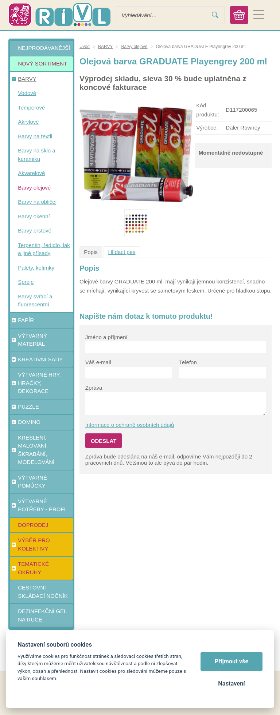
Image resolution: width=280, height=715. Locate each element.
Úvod (84, 46)
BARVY (105, 46)
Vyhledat (215, 15)
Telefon (188, 362)
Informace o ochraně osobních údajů (129, 425)
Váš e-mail (98, 362)
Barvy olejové (134, 46)
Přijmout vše (232, 661)
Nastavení (231, 683)
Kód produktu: (207, 110)
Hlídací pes (121, 252)
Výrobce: (207, 127)
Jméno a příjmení (106, 337)
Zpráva (93, 388)
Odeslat (104, 441)
